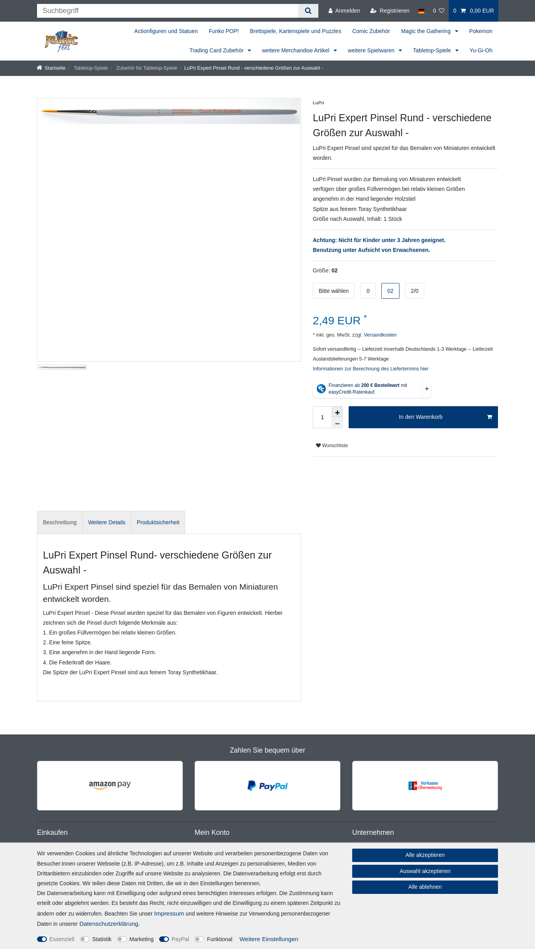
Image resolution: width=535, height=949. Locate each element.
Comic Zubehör (371, 31)
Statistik (101, 939)
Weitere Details (107, 522)
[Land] (421, 11)
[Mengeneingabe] (322, 417)
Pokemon (480, 31)
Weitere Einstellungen (269, 939)
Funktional (219, 939)
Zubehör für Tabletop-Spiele (146, 68)
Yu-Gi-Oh (481, 50)
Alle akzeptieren (425, 855)
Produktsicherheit (158, 522)
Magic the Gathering (426, 31)
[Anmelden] (344, 11)
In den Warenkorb (445, 417)
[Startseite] (51, 68)
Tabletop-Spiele (432, 50)
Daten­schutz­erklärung (108, 923)
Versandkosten (379, 335)
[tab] (60, 522)
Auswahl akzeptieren (424, 871)
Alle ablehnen (425, 887)
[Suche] (308, 11)
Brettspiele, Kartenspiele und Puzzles (295, 31)
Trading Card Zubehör (217, 50)
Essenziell (62, 939)
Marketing (142, 939)
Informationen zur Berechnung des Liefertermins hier (371, 369)
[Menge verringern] (337, 422)
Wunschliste (332, 445)
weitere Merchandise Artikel (296, 50)
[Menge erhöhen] (337, 411)
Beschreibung (60, 522)
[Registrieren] (390, 11)
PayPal (180, 939)
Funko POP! (224, 31)
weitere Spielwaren (372, 50)
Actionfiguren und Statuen (166, 31)
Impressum (169, 913)
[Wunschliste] (439, 11)
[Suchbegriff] (167, 11)
